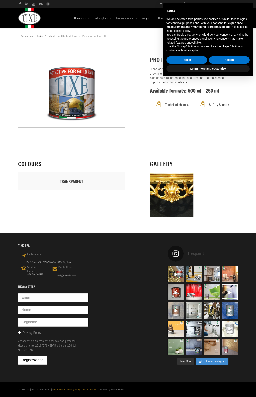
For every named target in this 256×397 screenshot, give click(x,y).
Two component (127, 18)
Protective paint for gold (94, 36)
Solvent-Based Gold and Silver (62, 36)
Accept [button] (229, 59)
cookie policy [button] (182, 30)
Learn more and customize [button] (208, 68)
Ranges (148, 18)
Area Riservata (59, 389)
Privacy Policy (73, 389)
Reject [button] (187, 59)
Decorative (82, 18)
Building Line (103, 18)
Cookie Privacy (89, 389)
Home (40, 36)
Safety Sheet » (219, 104)
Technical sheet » (177, 104)
